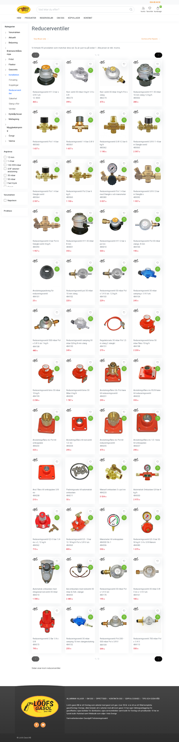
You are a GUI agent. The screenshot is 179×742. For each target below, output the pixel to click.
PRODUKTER (30, 18)
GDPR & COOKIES (132, 699)
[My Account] (143, 9)
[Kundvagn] (158, 9)
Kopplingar (13, 85)
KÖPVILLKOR (74, 18)
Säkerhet (13, 98)
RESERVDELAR (46, 18)
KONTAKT (88, 18)
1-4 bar (9, 161)
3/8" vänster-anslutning (12, 170)
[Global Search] (131, 9)
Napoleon (10, 200)
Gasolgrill (87, 718)
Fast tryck (10, 183)
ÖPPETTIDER (101, 699)
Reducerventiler (15, 92)
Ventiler (12, 109)
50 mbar (10, 179)
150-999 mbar (13, 165)
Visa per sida (41, 39)
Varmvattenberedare (75, 718)
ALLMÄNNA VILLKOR (75, 699)
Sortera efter (150, 39)
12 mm (9, 157)
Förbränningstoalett (100, 718)
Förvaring (13, 80)
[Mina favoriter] (149, 9)
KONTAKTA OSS (115, 699)
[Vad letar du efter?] (85, 9)
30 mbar (10, 175)
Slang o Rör (14, 103)
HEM (19, 18)
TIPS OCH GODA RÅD (151, 699)
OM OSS (60, 18)
